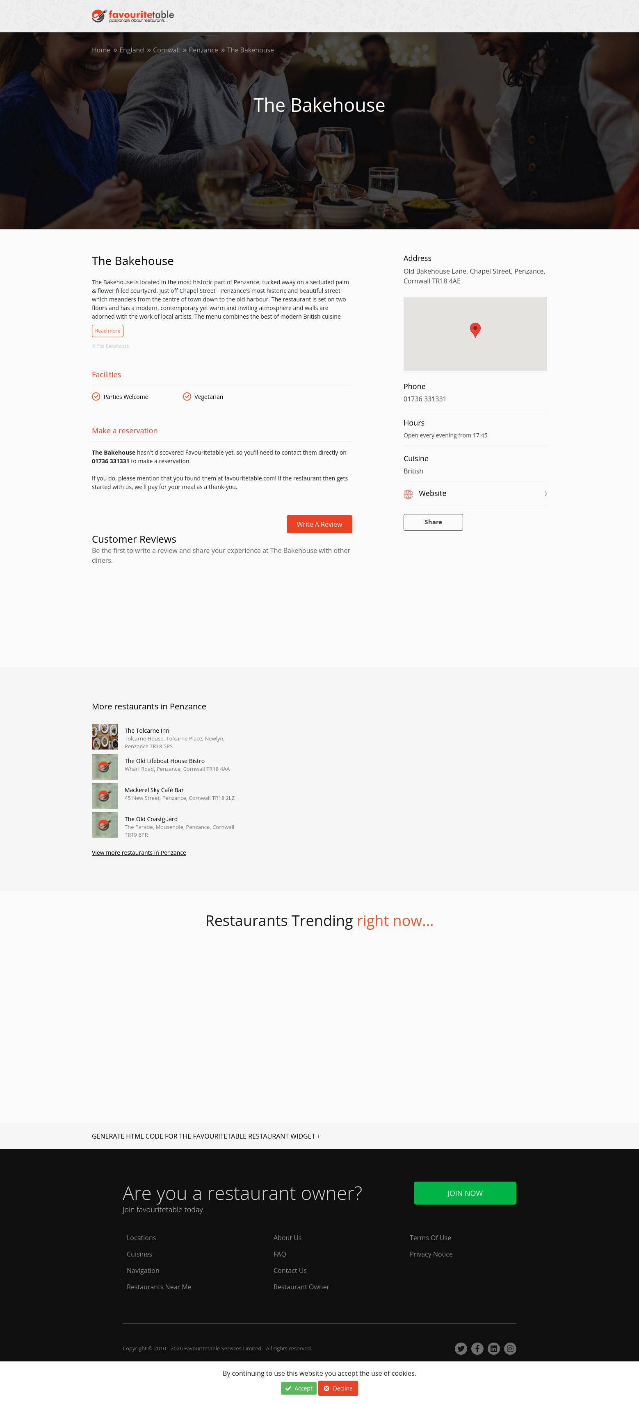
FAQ (280, 1254)
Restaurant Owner (301, 1286)
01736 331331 (425, 398)
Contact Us (290, 1270)
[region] (475, 338)
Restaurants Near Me (159, 1286)
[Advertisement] (222, 600)
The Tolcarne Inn (147, 730)
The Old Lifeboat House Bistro (165, 761)
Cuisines (139, 1254)
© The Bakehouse (110, 346)
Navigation (143, 1270)
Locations (141, 1237)
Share (433, 522)
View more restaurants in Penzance (139, 852)
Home (101, 49)
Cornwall (166, 49)
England (131, 49)
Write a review (319, 524)
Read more (107, 330)
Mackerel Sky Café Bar (154, 790)
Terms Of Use (430, 1237)
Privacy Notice (431, 1254)
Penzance (203, 49)
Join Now (465, 1193)
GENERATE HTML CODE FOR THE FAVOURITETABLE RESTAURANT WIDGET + (206, 1136)
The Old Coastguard (151, 819)
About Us (288, 1237)
